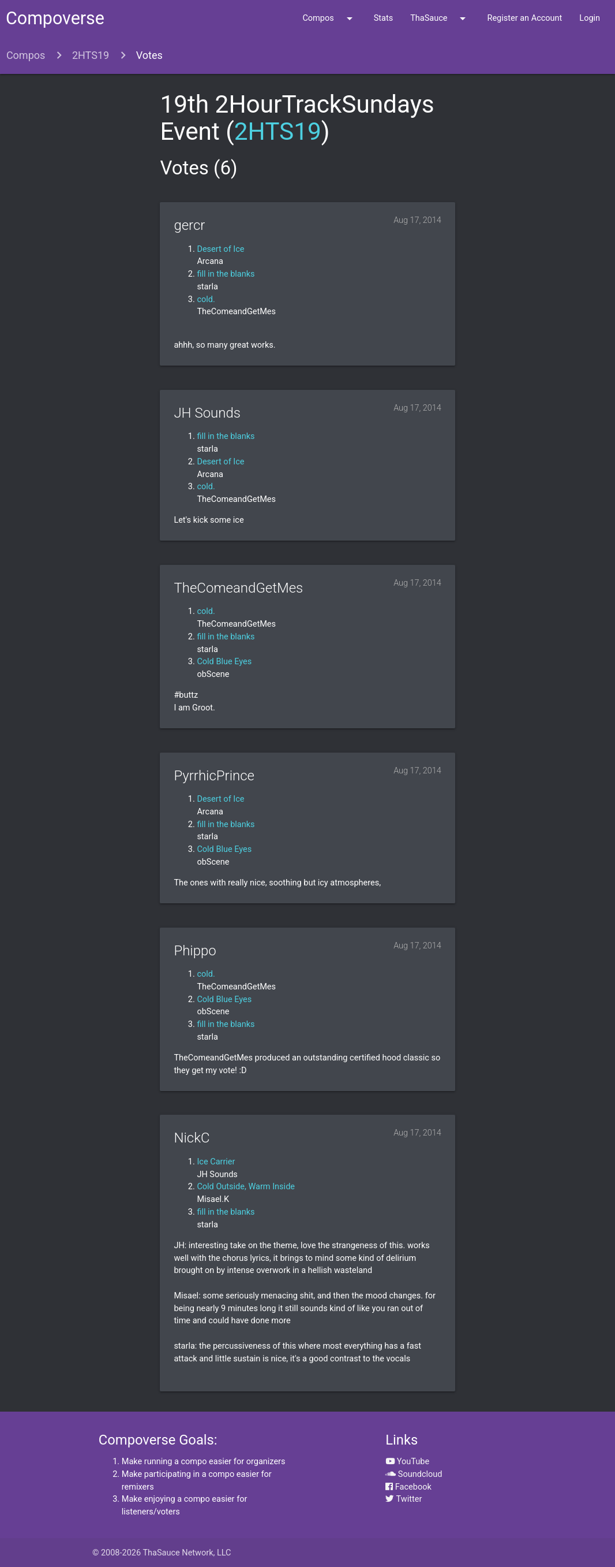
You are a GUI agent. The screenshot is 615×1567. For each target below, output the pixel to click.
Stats (383, 18)
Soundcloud (413, 1474)
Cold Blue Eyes (224, 662)
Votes (149, 55)
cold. (206, 299)
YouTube (407, 1461)
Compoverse (55, 18)
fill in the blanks (225, 274)
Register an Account (524, 18)
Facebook (408, 1487)
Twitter (403, 1499)
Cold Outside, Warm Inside (246, 1187)
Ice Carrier (216, 1162)
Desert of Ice (220, 249)
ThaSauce (440, 18)
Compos (329, 18)
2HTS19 (90, 55)
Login (589, 18)
